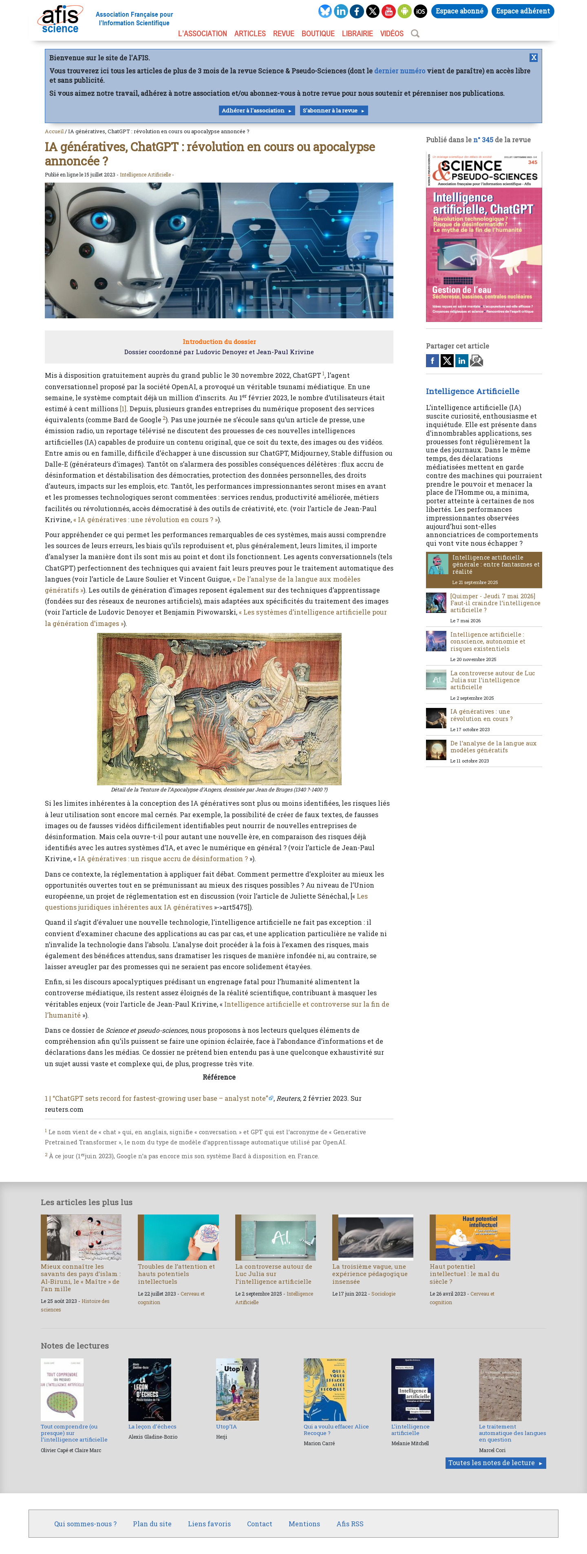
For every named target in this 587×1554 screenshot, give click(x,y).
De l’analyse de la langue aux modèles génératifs (493, 746)
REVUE (283, 33)
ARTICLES (250, 33)
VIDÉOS (392, 33)
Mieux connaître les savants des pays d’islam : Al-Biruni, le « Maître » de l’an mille (81, 1277)
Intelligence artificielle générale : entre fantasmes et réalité (496, 564)
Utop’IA (226, 1426)
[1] (123, 408)
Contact (259, 1523)
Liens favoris (209, 1523)
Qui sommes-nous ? (85, 1523)
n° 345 (483, 139)
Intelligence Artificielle (145, 174)
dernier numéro (399, 70)
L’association (202, 33)
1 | (48, 1098)
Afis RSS (350, 1523)
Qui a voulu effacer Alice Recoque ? (336, 1430)
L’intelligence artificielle (410, 1430)
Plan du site (152, 1523)
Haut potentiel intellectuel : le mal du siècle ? (464, 1273)
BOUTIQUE (318, 33)
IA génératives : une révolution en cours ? (481, 715)
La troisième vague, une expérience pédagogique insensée (370, 1273)
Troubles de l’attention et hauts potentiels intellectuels (176, 1273)
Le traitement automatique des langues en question (512, 1433)
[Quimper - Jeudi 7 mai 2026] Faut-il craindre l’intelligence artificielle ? (495, 603)
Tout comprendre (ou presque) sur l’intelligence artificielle (74, 1433)
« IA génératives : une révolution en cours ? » (145, 519)
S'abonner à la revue (330, 110)
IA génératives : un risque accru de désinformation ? (163, 858)
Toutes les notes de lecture (491, 1462)
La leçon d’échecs (152, 1426)
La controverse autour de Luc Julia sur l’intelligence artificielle (492, 680)
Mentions (304, 1523)
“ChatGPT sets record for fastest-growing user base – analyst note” (160, 1098)
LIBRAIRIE (357, 33)
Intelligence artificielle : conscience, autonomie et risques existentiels (487, 641)
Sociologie (383, 1293)
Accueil (54, 131)
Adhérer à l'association (253, 110)
